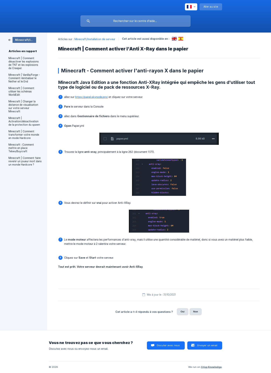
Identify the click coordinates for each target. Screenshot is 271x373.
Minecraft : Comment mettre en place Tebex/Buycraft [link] (21, 148)
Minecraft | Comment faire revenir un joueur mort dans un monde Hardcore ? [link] (25, 161)
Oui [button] (182, 311)
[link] (22, 39)
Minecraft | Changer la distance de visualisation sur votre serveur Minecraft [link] (23, 106)
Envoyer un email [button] (207, 345)
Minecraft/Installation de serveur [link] (94, 39)
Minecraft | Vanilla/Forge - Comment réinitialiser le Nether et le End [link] (24, 78)
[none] (191, 6)
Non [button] (195, 311)
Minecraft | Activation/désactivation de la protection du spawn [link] (24, 121)
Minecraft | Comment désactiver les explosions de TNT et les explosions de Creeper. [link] (23, 63)
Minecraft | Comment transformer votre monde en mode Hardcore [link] (23, 134)
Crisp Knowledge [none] (211, 366)
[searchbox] (135, 21)
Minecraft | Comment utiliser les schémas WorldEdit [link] (21, 91)
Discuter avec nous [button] (168, 345)
